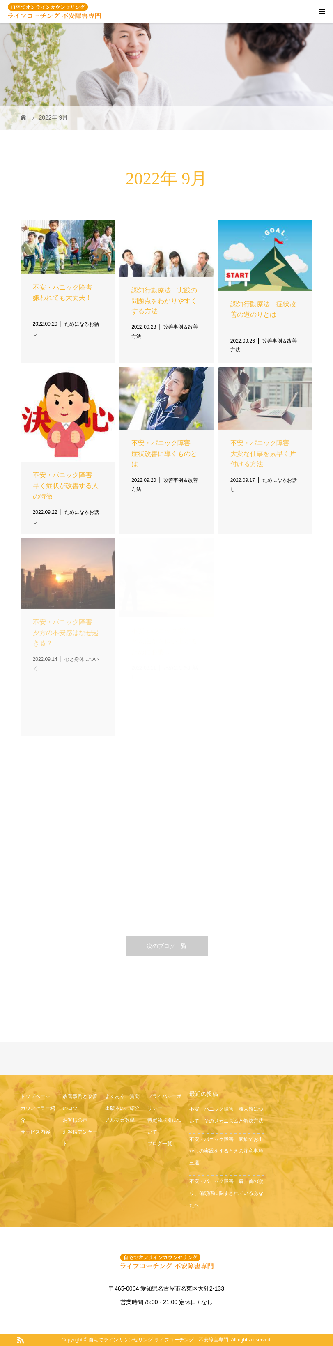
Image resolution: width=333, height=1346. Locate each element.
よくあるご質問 (122, 1096)
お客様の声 (75, 1120)
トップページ (35, 1096)
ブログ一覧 (159, 1143)
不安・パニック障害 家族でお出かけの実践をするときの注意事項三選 (226, 1151)
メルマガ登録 (120, 1120)
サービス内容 (35, 1132)
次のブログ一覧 (167, 946)
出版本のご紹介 (122, 1108)
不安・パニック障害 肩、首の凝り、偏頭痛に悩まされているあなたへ (226, 1193)
